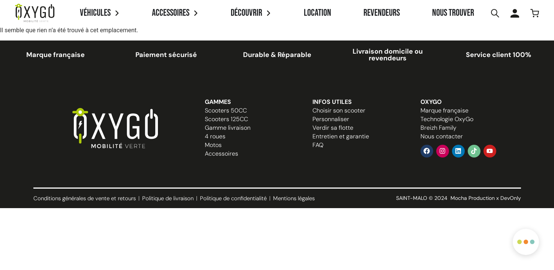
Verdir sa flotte (332, 128)
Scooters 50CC (226, 110)
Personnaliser (330, 119)
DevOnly (510, 198)
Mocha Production (472, 198)
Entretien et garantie (340, 136)
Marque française (444, 110)
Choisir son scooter (338, 110)
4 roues (215, 136)
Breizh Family (438, 128)
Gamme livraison (228, 128)
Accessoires (221, 154)
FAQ (317, 145)
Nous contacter (441, 136)
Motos (213, 145)
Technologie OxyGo (446, 119)
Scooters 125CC (226, 119)
